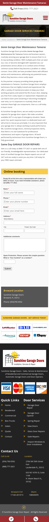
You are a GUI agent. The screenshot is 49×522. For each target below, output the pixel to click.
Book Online (11, 519)
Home (4, 40)
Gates (7, 426)
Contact (8, 436)
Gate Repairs (33, 436)
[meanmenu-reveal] (45, 16)
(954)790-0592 (16, 302)
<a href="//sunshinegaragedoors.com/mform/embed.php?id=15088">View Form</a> (24, 224)
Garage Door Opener (33, 414)
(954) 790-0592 (8, 461)
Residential (10, 410)
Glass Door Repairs (36, 431)
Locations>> (11, 40)
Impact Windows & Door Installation (36, 443)
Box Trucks (10, 420)
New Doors (33, 426)
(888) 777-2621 (31, 8)
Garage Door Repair (33, 406)
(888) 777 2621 (35, 519)
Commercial (10, 415)
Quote (8, 431)
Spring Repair (34, 420)
